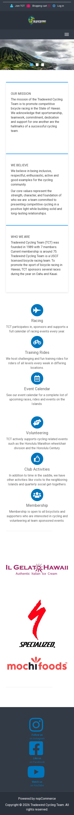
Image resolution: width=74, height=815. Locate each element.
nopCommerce (46, 798)
